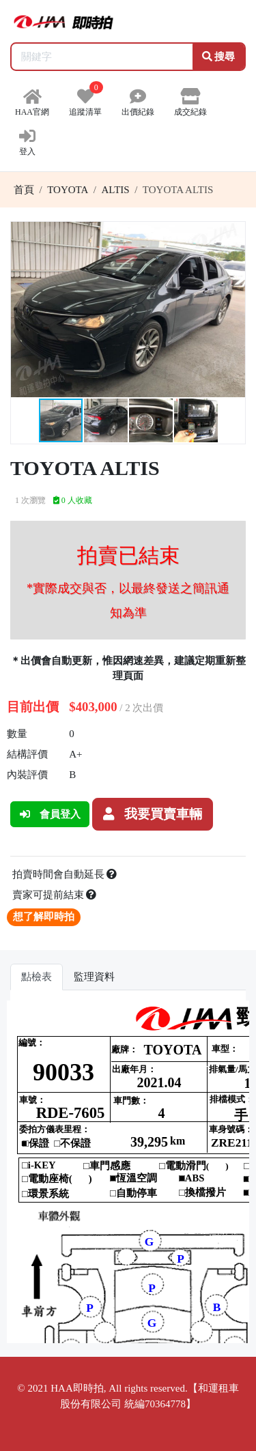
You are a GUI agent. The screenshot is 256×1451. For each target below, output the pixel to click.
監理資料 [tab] (94, 976)
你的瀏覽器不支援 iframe (128, 1172)
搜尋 (219, 56)
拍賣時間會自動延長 (64, 874)
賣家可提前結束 (54, 894)
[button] (233, 234)
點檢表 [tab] (36, 976)
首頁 (24, 189)
